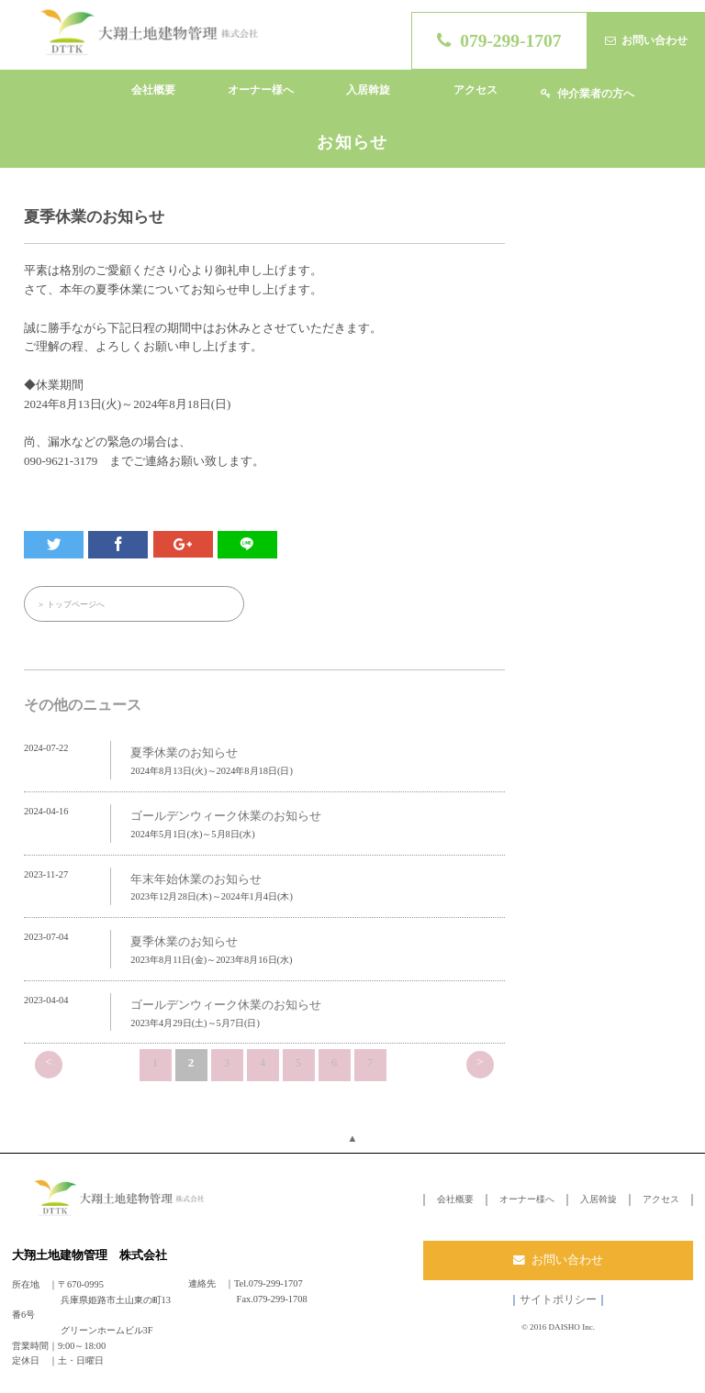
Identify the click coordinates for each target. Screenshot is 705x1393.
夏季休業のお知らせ (184, 753)
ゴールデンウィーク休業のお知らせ (225, 816)
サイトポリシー (558, 1300)
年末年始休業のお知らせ (196, 879)
